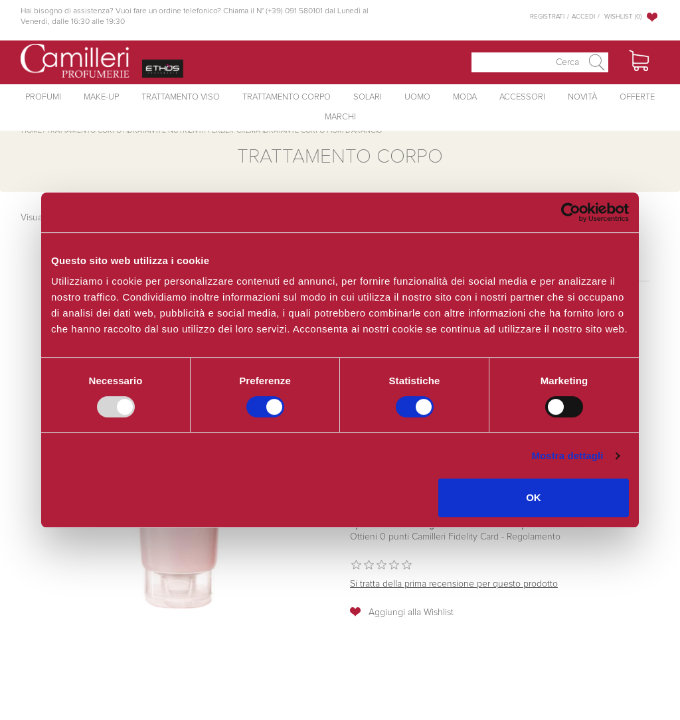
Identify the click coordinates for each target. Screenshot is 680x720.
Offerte (637, 97)
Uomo (417, 97)
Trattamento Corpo (286, 97)
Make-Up (101, 97)
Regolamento (532, 536)
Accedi (583, 16)
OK (533, 497)
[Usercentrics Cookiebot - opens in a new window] (571, 212)
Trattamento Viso (180, 97)
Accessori (522, 97)
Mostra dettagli (567, 455)
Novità (582, 97)
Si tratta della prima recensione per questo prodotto (454, 584)
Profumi (43, 97)
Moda (465, 97)
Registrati (547, 16)
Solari (367, 97)
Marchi (340, 117)
